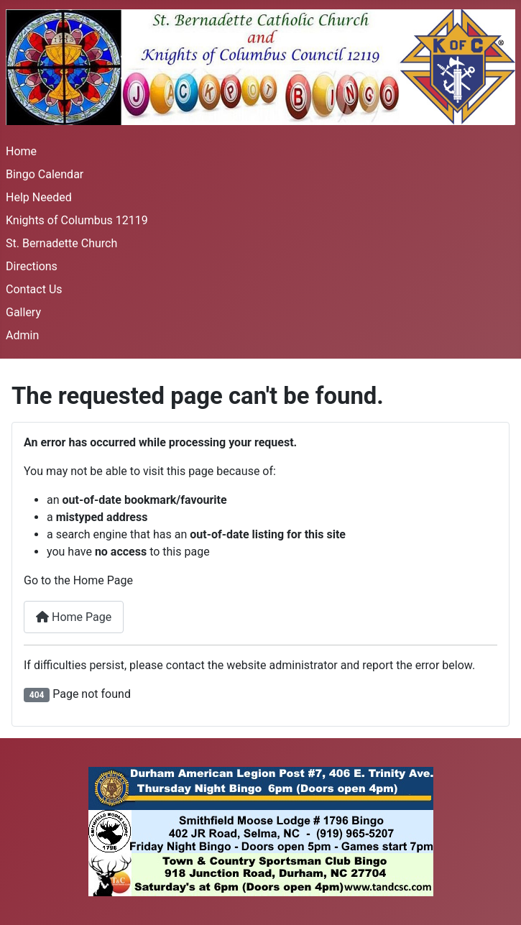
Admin (22, 335)
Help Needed (39, 197)
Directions (31, 266)
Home (21, 151)
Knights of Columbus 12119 (77, 220)
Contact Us (34, 289)
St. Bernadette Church (61, 243)
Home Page (73, 617)
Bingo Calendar (44, 174)
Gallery (23, 312)
